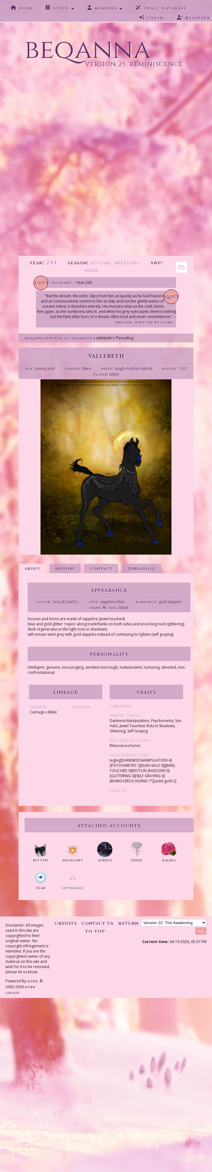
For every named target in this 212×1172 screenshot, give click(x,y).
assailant (72, 860)
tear (40, 888)
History (65, 568)
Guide (57, 8)
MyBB (32, 981)
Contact (101, 568)
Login (151, 17)
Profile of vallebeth (69, 338)
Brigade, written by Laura (144, 322)
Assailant (61, 282)
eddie (137, 860)
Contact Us (98, 923)
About (32, 568)
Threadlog (141, 568)
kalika (169, 860)
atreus (105, 860)
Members (102, 8)
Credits (66, 923)
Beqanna (34, 338)
